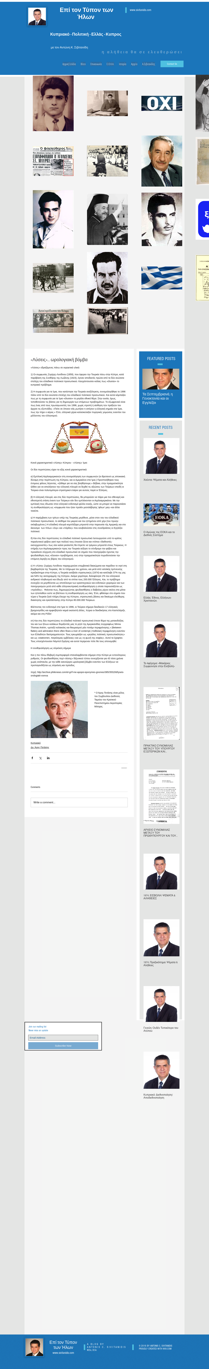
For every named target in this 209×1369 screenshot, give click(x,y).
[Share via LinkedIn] (48, 757)
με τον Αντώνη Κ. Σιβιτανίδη (69, 47)
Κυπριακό (35, 743)
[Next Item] (174, 379)
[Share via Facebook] (32, 757)
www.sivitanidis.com (140, 10)
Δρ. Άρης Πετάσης (40, 747)
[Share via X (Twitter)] (40, 757)
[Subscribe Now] (63, 1045)
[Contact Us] (172, 64)
